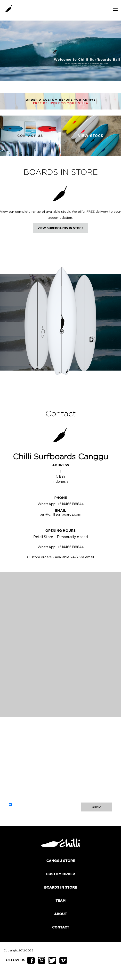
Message (59, 768)
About (60, 914)
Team (60, 901)
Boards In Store (60, 887)
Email (59, 753)
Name (59, 737)
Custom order (60, 874)
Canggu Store (60, 861)
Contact (60, 927)
